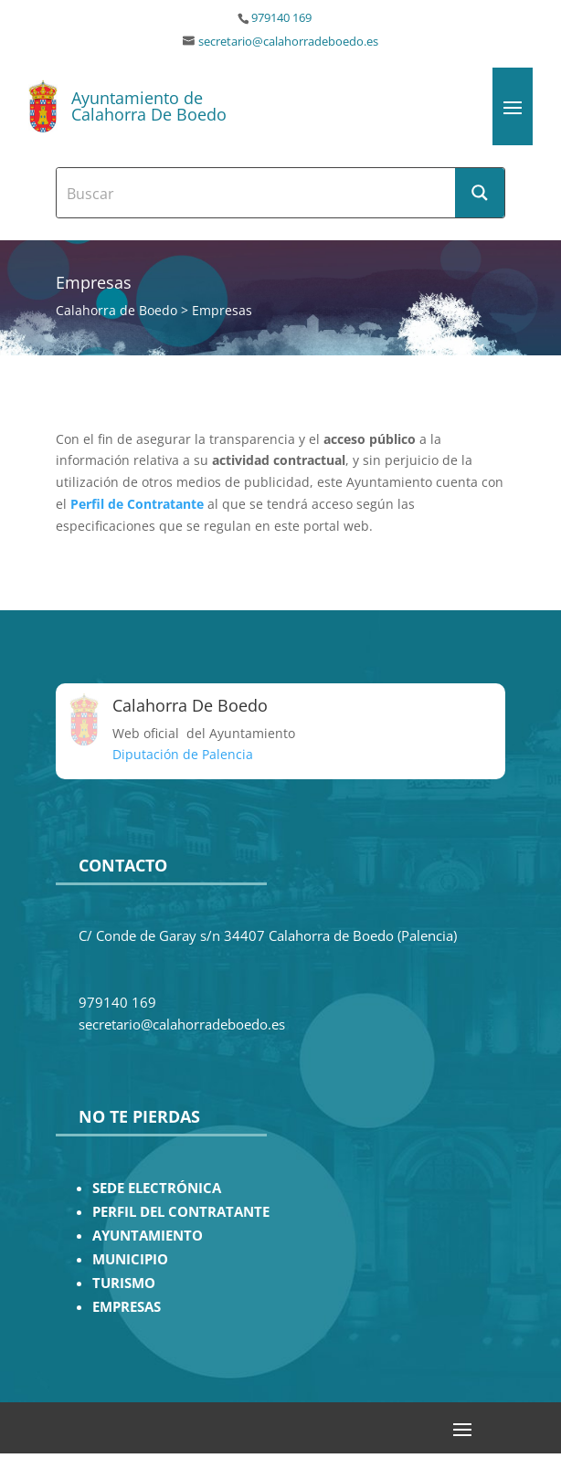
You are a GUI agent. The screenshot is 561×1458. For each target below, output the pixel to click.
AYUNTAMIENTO (147, 1235)
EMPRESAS (126, 1306)
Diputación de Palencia (182, 754)
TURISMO (123, 1283)
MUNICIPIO (130, 1259)
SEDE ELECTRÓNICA (156, 1188)
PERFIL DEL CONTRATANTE (181, 1211)
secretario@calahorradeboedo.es (288, 41)
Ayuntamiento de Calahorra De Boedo (149, 106)
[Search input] (256, 192)
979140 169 (281, 18)
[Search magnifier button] (479, 192)
